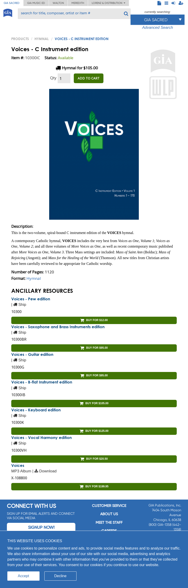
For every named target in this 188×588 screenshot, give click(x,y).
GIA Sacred (12, 3)
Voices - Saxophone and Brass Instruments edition (58, 327)
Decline (60, 576)
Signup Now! (41, 527)
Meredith (77, 3)
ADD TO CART (89, 78)
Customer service (109, 505)
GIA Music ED (36, 3)
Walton (58, 3)
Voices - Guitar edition (32, 354)
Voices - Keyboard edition (36, 410)
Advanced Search (157, 27)
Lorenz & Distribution (108, 3)
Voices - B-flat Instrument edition (41, 382)
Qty (53, 77)
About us (109, 514)
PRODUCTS (20, 39)
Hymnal (41, 39)
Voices (17, 465)
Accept (23, 576)
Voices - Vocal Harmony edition (41, 437)
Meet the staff (109, 522)
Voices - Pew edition (30, 299)
